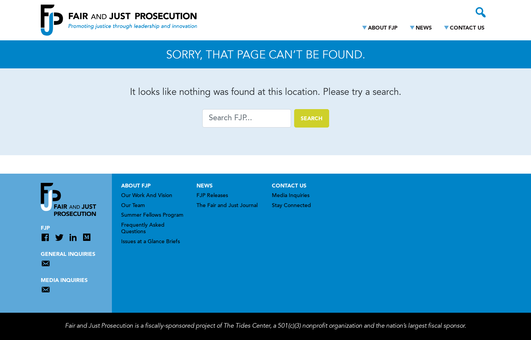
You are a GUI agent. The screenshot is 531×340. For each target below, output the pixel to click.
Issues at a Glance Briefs (150, 242)
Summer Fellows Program (152, 215)
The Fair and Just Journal (227, 206)
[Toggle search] (481, 12)
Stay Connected (291, 206)
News (424, 28)
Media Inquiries (291, 196)
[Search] (246, 118)
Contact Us (467, 28)
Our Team (133, 206)
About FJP (383, 28)
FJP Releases (212, 196)
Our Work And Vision (146, 196)
